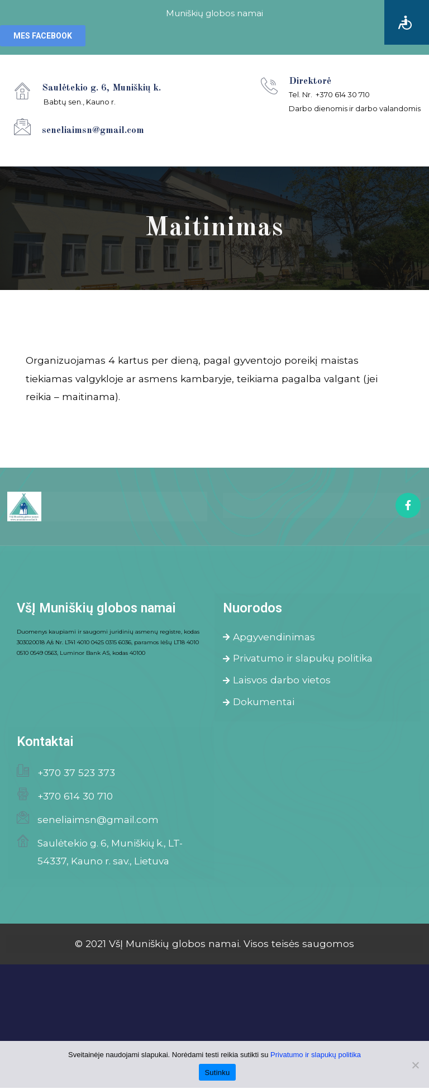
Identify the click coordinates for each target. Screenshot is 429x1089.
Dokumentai (258, 702)
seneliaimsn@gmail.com (98, 820)
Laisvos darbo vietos (277, 681)
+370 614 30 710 (75, 797)
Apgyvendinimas (269, 637)
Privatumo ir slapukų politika (298, 659)
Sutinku (217, 1072)
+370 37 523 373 (76, 773)
